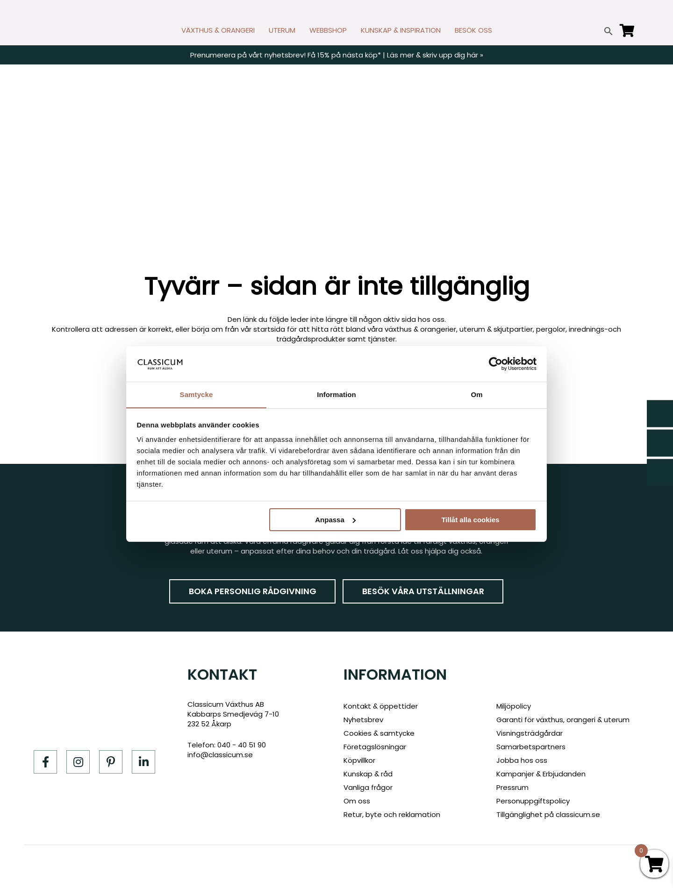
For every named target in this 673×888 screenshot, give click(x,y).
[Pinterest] (110, 762)
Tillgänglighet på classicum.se (548, 814)
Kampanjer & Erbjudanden (541, 774)
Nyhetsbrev (363, 720)
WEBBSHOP (328, 30)
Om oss (357, 801)
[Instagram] (78, 762)
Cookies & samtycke (379, 733)
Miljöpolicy (513, 706)
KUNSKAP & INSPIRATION (401, 30)
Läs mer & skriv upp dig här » (435, 55)
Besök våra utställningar (423, 591)
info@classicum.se (220, 755)
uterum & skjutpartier (496, 329)
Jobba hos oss (521, 760)
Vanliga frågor (368, 787)
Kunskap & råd (368, 774)
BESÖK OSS (473, 30)
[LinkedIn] (143, 762)
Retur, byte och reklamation (392, 814)
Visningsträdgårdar (529, 733)
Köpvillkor (359, 760)
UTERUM (282, 30)
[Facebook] (45, 762)
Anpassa (335, 520)
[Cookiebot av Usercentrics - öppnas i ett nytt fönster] (496, 363)
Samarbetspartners (531, 747)
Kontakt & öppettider (381, 706)
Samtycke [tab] (196, 394)
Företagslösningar (375, 747)
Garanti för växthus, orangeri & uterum (563, 720)
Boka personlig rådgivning (252, 591)
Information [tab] (336, 394)
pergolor (551, 329)
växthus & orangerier (420, 329)
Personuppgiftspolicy (533, 801)
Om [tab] (476, 394)
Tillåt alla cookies (470, 520)
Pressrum (512, 787)
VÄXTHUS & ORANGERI (218, 30)
